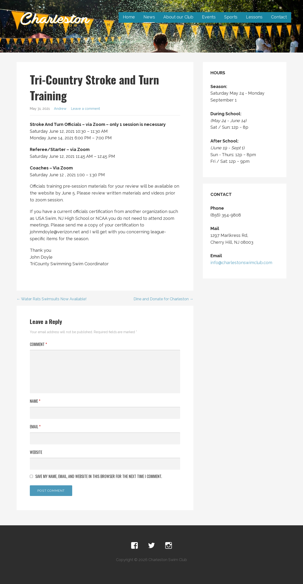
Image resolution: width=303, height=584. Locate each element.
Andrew (60, 108)
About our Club (178, 16)
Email (35, 426)
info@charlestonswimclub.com (241, 262)
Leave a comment (85, 108)
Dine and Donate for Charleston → (163, 299)
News (149, 16)
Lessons (254, 16)
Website (36, 452)
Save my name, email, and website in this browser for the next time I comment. (98, 476)
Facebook (134, 545)
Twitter (151, 545)
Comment (38, 344)
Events (209, 16)
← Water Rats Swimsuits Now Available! (51, 299)
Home (129, 16)
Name (35, 401)
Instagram (168, 545)
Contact (279, 16)
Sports (230, 16)
